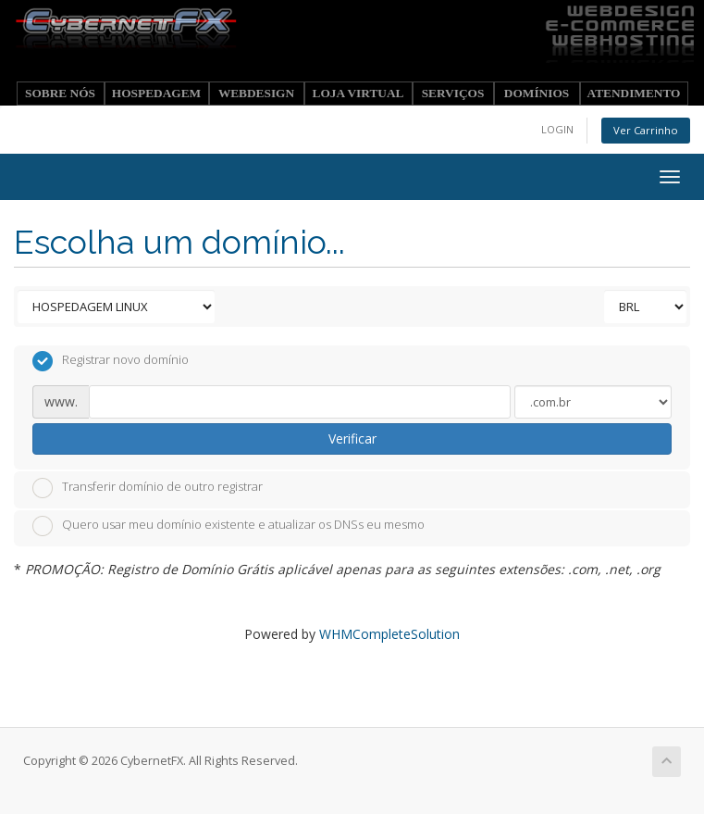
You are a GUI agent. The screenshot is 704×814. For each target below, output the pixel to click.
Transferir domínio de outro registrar (147, 488)
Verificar (352, 438)
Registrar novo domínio (110, 361)
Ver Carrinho (645, 130)
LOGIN (557, 129)
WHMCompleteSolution (389, 634)
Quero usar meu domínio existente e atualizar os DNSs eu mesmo (228, 526)
